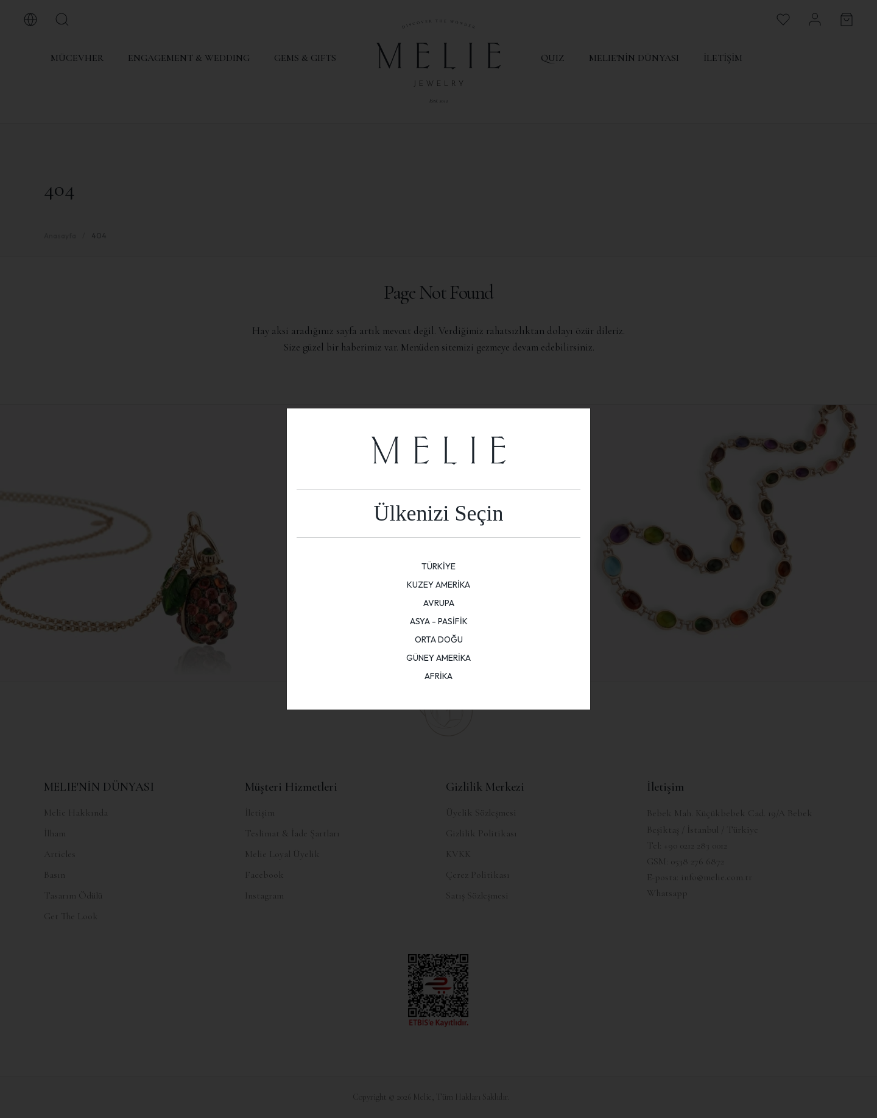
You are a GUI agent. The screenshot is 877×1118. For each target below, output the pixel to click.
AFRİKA (438, 676)
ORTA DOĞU (439, 639)
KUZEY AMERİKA (438, 584)
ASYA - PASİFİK (439, 621)
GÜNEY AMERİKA (438, 657)
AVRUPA (438, 602)
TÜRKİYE (438, 566)
